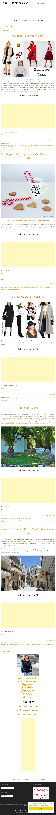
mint (33, 520)
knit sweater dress (44, 398)
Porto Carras (50, 520)
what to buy (17, 146)
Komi (36, 644)
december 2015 (13, 398)
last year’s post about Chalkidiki (40, 423)
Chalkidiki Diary (28, 407)
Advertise (21, 810)
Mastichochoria (18, 543)
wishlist (28, 146)
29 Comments (51, 640)
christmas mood (13, 287)
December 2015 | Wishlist (28, 296)
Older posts (6, 30)
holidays (50, 145)
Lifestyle (7, 286)
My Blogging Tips (36, 20)
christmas (6, 145)
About (16, 810)
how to (36, 287)
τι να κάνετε (47, 287)
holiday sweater (31, 398)
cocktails (12, 520)
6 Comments (51, 394)
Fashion (7, 518)
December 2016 (13, 145)
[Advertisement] (28, 116)
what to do (41, 287)
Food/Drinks (12, 518)
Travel (29, 518)
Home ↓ (15, 20)
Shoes (25, 518)
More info (47, 805)
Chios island (12, 644)
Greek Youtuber (43, 145)
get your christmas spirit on (23, 287)
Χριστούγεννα (4, 289)
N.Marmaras (10, 418)
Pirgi (22, 549)
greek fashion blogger (34, 145)
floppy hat (20, 398)
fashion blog (17, 520)
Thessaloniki (16, 416)
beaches (6, 644)
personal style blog (10, 146)
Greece (25, 520)
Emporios (17, 644)
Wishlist (7, 143)
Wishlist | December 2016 (28, 35)
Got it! (40, 808)
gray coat (25, 398)
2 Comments (51, 141)
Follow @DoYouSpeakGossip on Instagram (27, 779)
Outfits (24, 20)
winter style (23, 146)
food (22, 520)
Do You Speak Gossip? (23, 145)
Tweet (2, 135)
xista (22, 551)
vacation (3, 521)
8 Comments (51, 283)
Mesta (39, 644)
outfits (35, 520)
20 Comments (51, 515)
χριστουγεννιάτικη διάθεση (14, 289)
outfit (43, 644)
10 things (6, 287)
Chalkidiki (46, 414)
